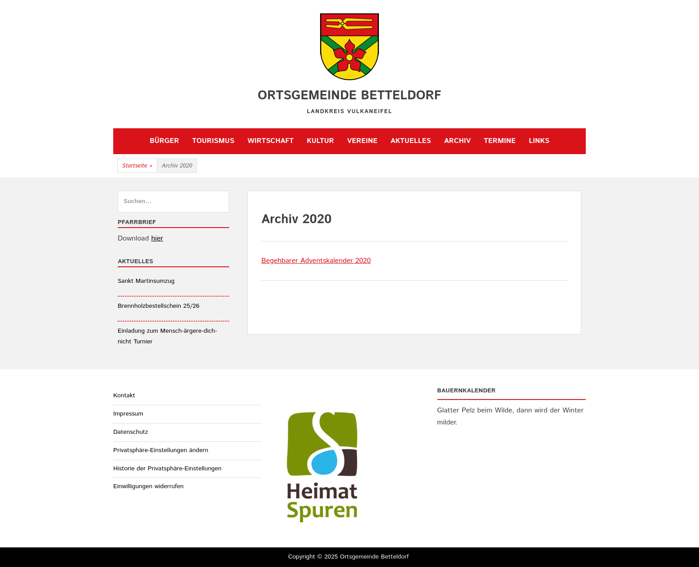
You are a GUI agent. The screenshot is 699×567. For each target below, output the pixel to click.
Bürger (164, 141)
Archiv (457, 141)
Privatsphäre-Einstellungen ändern (160, 450)
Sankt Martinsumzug (146, 281)
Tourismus (213, 141)
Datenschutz (130, 432)
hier (157, 238)
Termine (499, 141)
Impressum (128, 413)
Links (539, 141)
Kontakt (124, 395)
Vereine (362, 141)
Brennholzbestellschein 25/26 (158, 306)
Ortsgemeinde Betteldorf (349, 96)
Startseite (137, 166)
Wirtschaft (270, 141)
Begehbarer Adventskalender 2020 (315, 261)
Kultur (320, 141)
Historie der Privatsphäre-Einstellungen (167, 468)
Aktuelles (411, 141)
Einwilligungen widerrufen (148, 486)
